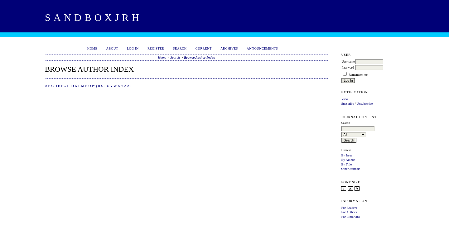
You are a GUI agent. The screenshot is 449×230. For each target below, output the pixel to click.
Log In (133, 48)
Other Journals (350, 168)
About (112, 48)
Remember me (358, 74)
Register (155, 48)
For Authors (349, 212)
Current (204, 48)
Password (347, 67)
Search (180, 48)
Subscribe (347, 103)
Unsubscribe (364, 103)
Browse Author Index (199, 57)
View (344, 99)
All (129, 86)
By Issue (346, 155)
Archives (229, 48)
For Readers (349, 207)
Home (92, 48)
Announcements (262, 48)
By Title (346, 164)
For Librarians (350, 216)
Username (348, 61)
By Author (348, 159)
